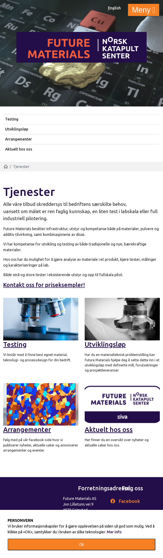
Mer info (114, 532)
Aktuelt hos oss (18, 149)
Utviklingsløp (16, 129)
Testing (11, 119)
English (114, 8)
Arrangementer (18, 139)
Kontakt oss (18, 285)
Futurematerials (81, 47)
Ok (81, 544)
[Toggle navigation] (143, 10)
